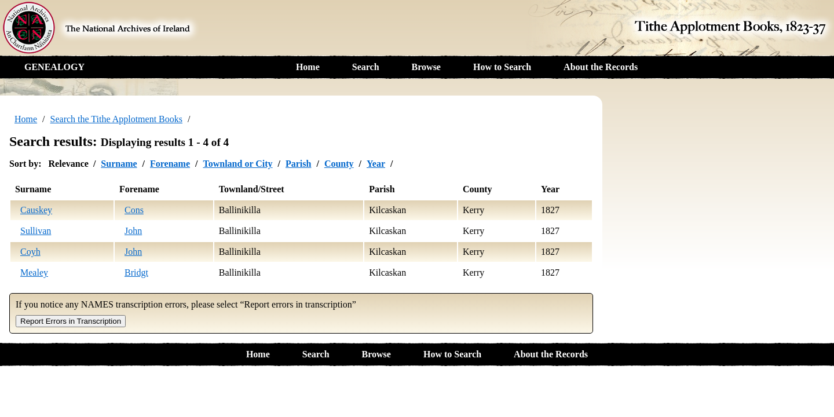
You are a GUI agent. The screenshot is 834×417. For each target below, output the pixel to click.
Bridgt (136, 272)
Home (308, 67)
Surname (119, 164)
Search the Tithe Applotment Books (116, 119)
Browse (426, 67)
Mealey (34, 272)
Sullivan (35, 231)
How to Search (502, 67)
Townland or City (237, 164)
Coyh (30, 252)
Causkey (36, 210)
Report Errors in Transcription (70, 321)
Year (376, 164)
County (339, 164)
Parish (298, 164)
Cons (134, 210)
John (133, 231)
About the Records (601, 67)
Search (365, 67)
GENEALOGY (54, 67)
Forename (170, 164)
